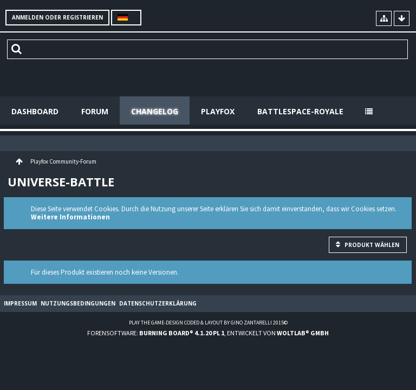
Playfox (218, 111)
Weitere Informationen (70, 217)
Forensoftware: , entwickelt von (208, 333)
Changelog (154, 111)
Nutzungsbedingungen (78, 303)
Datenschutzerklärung (158, 303)
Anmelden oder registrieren (57, 17)
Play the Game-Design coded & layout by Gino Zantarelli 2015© (208, 322)
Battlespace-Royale (300, 111)
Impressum (20, 303)
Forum (94, 111)
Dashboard (34, 111)
